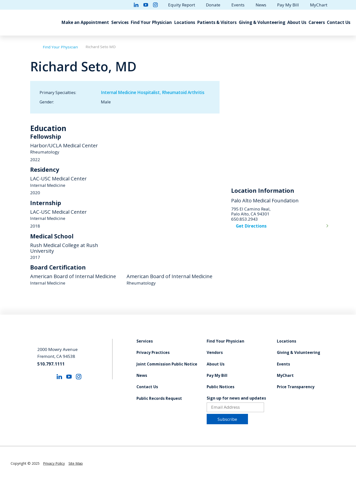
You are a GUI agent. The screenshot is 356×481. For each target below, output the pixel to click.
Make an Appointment (85, 22)
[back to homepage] (32, 47)
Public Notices (220, 387)
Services (120, 22)
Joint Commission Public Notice (166, 364)
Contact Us (338, 22)
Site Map (75, 463)
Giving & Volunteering (262, 22)
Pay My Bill (288, 5)
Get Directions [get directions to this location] (251, 226)
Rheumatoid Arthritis (183, 92)
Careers (317, 22)
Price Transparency (295, 387)
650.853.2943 (244, 219)
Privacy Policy (54, 463)
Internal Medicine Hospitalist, (131, 92)
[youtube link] (145, 4)
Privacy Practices (153, 352)
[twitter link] (126, 4)
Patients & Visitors (217, 22)
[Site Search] (343, 4)
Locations (184, 22)
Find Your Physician (151, 22)
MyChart (318, 5)
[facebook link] (117, 4)
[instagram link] (155, 4)
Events (238, 5)
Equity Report (181, 5)
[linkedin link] (136, 4)
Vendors (215, 352)
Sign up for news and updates (236, 398)
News (261, 5)
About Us (296, 22)
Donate (213, 5)
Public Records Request (159, 398)
